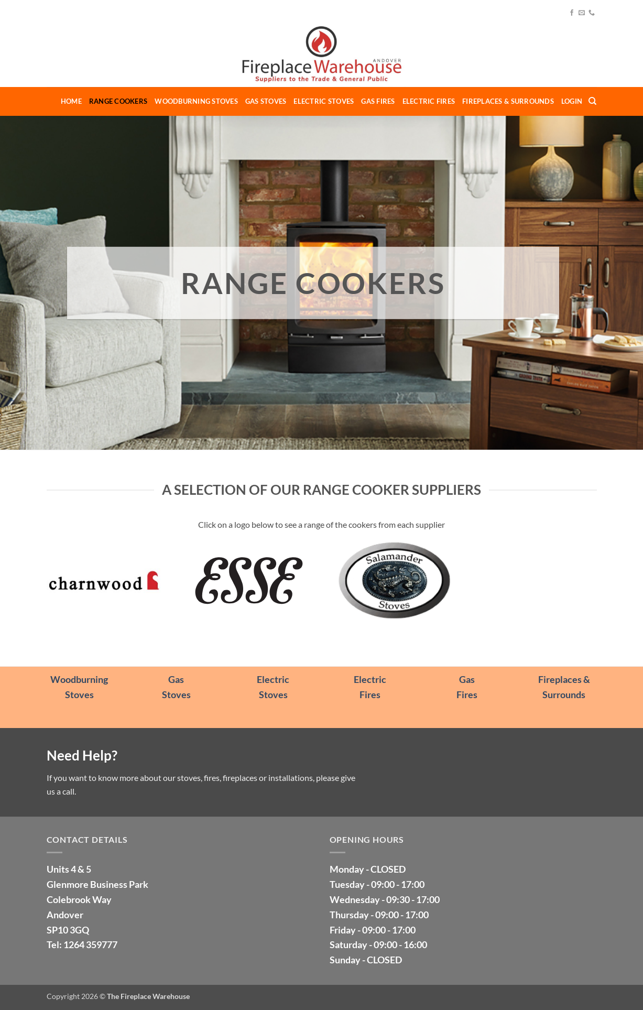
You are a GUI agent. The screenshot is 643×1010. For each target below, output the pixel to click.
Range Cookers (118, 101)
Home (71, 101)
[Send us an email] (582, 13)
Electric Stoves (323, 101)
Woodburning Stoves (196, 101)
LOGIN (571, 101)
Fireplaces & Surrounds (508, 101)
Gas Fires (378, 101)
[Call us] (591, 13)
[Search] (592, 101)
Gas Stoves (266, 101)
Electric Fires (428, 101)
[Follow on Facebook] (572, 13)
